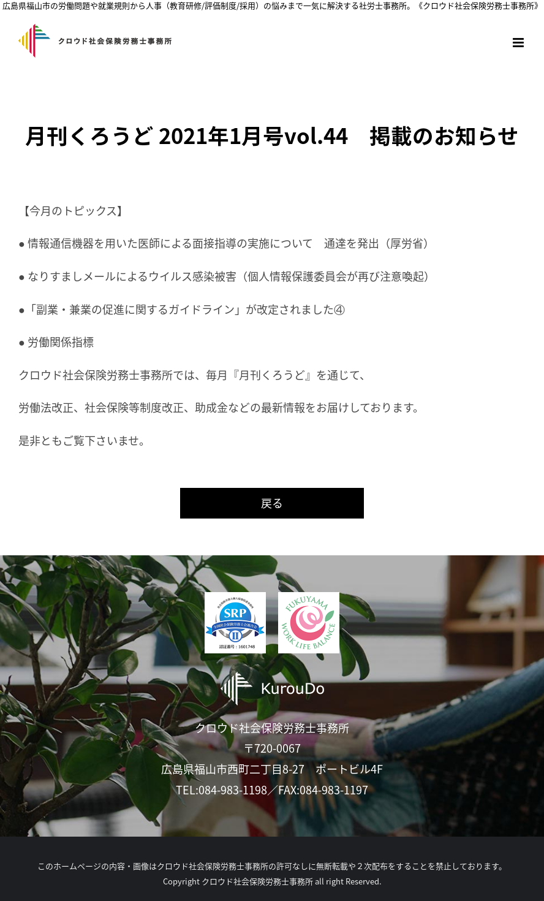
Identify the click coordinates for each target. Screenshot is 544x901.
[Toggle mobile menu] (519, 42)
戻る (272, 503)
